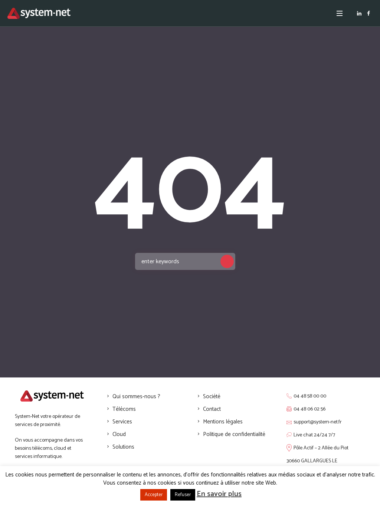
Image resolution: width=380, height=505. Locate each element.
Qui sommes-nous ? (136, 396)
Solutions (123, 447)
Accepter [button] (154, 495)
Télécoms (124, 409)
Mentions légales (223, 421)
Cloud (119, 434)
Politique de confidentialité (234, 434)
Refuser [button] (183, 495)
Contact (212, 409)
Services (122, 421)
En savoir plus (219, 494)
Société (211, 396)
